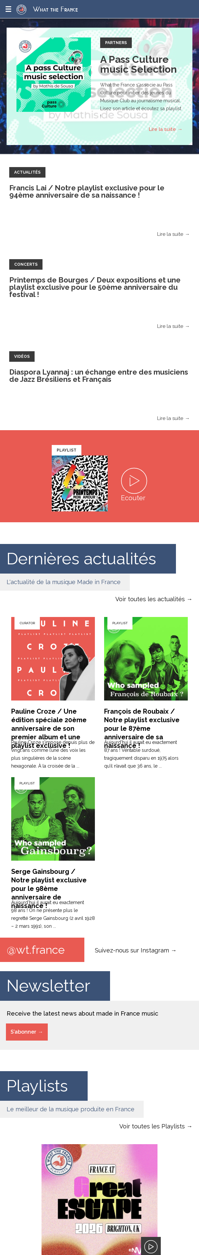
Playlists (38, 1085)
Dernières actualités (82, 558)
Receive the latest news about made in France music (82, 1013)
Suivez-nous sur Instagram (132, 950)
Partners (116, 42)
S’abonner (23, 1032)
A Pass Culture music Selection (138, 64)
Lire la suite (162, 129)
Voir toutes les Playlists (152, 1126)
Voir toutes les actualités (150, 599)
